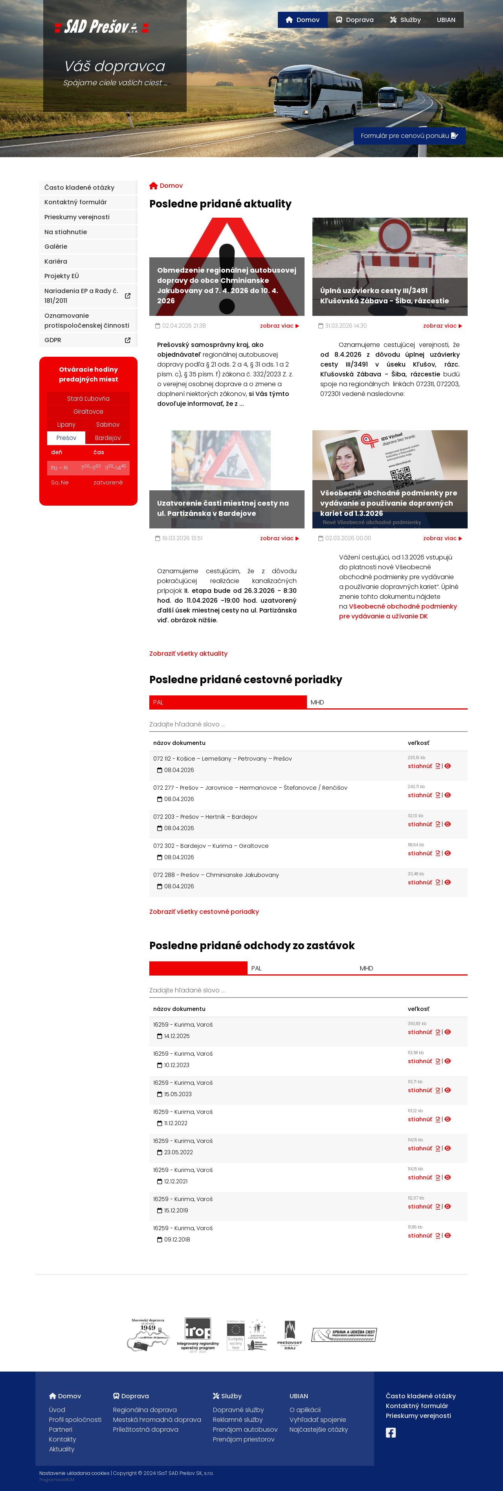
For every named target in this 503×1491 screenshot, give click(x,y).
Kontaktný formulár (417, 1405)
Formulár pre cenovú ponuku (409, 135)
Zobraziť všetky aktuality (188, 653)
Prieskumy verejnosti (418, 1415)
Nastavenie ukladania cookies (74, 1473)
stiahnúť (424, 766)
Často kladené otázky (421, 1396)
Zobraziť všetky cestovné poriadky (204, 911)
